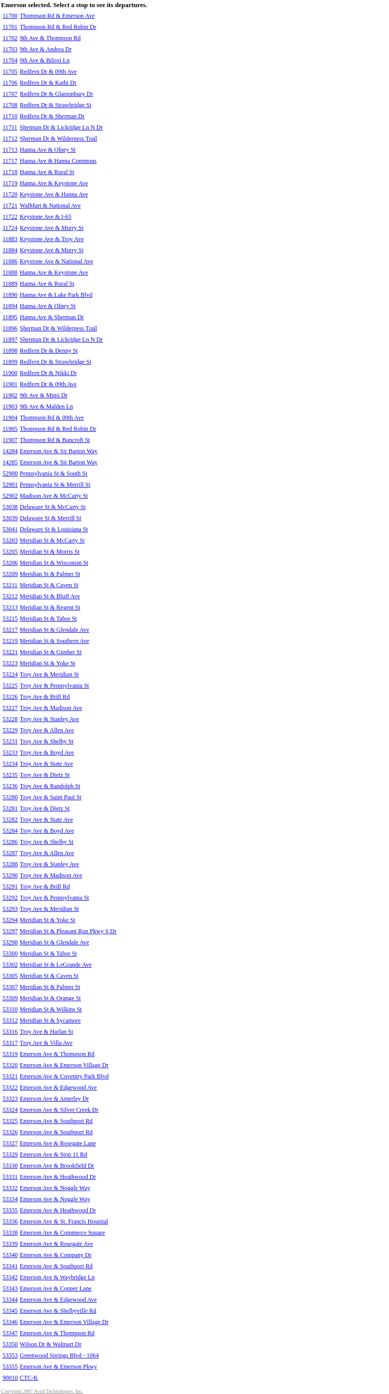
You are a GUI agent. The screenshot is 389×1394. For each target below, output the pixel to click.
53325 (10, 1121)
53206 (10, 562)
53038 (10, 507)
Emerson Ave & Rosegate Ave (56, 1243)
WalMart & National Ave (50, 205)
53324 (10, 1109)
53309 (10, 998)
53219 (10, 640)
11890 (10, 294)
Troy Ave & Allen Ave (47, 730)
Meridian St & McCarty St (52, 540)
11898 (10, 350)
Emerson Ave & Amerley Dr (54, 1098)
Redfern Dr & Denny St (49, 350)
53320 (10, 1065)
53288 (10, 864)
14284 (10, 451)
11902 (10, 395)
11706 (10, 82)
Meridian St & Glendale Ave (54, 629)
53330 (10, 1165)
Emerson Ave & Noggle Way (55, 1188)
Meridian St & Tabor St (48, 618)
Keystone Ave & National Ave (56, 261)
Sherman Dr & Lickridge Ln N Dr (61, 127)
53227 (10, 707)
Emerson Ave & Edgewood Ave (58, 1087)
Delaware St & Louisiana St (54, 529)
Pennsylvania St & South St (53, 473)
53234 (10, 763)
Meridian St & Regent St (50, 607)
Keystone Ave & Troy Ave (52, 239)
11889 (10, 283)
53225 (10, 685)
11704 (10, 60)
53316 (10, 1031)
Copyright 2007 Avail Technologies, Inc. (42, 1391)
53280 (10, 797)
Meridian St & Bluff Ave (50, 596)
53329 (10, 1154)
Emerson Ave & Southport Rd (56, 1121)
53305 (10, 975)
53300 (10, 953)
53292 (10, 897)
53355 (10, 1366)
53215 (10, 618)
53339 (10, 1243)
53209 (10, 573)
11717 (10, 160)
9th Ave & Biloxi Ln (44, 60)
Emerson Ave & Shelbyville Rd (58, 1310)
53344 (10, 1299)
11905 (10, 428)
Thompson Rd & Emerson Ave (57, 15)
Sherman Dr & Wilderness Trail (58, 138)
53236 (10, 786)
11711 (10, 127)
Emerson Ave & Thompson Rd (57, 1054)
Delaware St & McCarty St (53, 507)
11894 (10, 306)
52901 (10, 484)
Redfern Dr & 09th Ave (48, 71)
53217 (10, 629)
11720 (10, 194)
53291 (10, 886)
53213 (10, 607)
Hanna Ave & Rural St (47, 172)
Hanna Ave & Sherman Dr (52, 317)
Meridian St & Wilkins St (51, 1009)
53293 (10, 908)
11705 (10, 71)
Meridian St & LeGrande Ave (56, 964)
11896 (10, 328)
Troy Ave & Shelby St (46, 741)
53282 (10, 819)
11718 (10, 172)
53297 (10, 931)
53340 (10, 1255)
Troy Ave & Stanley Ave (49, 719)
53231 (10, 741)
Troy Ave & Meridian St (49, 674)
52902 (10, 495)
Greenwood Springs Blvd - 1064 (59, 1355)
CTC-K (29, 1377)
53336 (10, 1221)
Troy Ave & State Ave (46, 763)
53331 (10, 1176)
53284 (10, 830)
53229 (10, 730)
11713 (10, 149)
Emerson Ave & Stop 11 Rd (53, 1154)
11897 (10, 339)
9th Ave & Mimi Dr (43, 395)
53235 (10, 774)
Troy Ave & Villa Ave (46, 1042)
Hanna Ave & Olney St (47, 149)
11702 (10, 38)
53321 (10, 1076)
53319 (10, 1054)
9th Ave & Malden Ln (46, 406)
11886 (10, 261)
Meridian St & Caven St (49, 585)
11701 (10, 26)
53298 (10, 942)
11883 (10, 239)
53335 (10, 1210)
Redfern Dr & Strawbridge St (55, 105)
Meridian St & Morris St (50, 551)
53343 (10, 1288)
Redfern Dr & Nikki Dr (48, 373)
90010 (10, 1377)
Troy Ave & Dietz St (45, 774)
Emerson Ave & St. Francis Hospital (64, 1221)
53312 (10, 1020)
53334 (10, 1199)
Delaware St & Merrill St (50, 518)
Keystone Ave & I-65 (45, 216)
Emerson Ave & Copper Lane (56, 1288)
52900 (10, 473)
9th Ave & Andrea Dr (45, 49)
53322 (10, 1087)
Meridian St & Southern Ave (54, 640)
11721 (10, 205)
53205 (10, 551)
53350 (10, 1344)
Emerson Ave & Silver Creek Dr (59, 1109)
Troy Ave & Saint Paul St (51, 797)
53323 (10, 1098)
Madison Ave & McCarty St (54, 495)
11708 (10, 105)
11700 (10, 15)
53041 (10, 529)
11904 (10, 417)
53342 (10, 1277)
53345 (10, 1310)
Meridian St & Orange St (50, 998)
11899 (10, 361)
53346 (10, 1321)
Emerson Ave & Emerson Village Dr (64, 1065)
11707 (10, 93)
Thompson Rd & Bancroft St (55, 440)
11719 (10, 183)
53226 (10, 696)
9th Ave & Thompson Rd (50, 38)
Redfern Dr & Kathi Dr (48, 82)
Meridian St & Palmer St (50, 573)
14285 (10, 462)
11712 (10, 138)
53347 (10, 1333)
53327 (10, 1143)
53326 (10, 1132)
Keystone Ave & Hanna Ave (54, 194)
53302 (10, 964)
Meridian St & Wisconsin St (54, 562)
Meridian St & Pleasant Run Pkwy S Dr (68, 931)
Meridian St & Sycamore (50, 1020)
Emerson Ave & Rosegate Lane (58, 1143)
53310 (10, 1009)
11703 (10, 49)
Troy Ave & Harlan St (46, 1031)
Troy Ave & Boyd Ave (47, 752)
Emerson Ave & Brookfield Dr (57, 1165)
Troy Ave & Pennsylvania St (54, 685)
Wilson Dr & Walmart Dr (51, 1344)
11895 (10, 317)
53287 (10, 853)
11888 (10, 272)
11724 (10, 227)
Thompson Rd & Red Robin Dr (58, 26)
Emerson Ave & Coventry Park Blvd (64, 1076)
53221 (10, 652)
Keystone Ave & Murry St (52, 227)
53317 (10, 1042)
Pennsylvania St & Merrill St (55, 484)
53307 (10, 987)
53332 (10, 1188)
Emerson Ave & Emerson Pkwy (58, 1366)
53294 (10, 920)
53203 (10, 540)
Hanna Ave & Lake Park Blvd (56, 294)
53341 (10, 1266)
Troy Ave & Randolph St (50, 786)
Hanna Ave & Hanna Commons (58, 160)
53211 (10, 585)
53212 (10, 596)
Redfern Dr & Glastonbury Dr (56, 93)
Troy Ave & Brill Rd (45, 696)
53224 (10, 674)
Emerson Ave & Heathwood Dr (58, 1176)
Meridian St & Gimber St (51, 652)
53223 (10, 663)
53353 (10, 1355)
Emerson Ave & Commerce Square (62, 1232)
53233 (10, 752)
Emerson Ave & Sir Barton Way (59, 451)
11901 (10, 384)
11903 (10, 406)
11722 (10, 216)
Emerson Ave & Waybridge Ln (57, 1277)
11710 (10, 116)
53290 (10, 875)
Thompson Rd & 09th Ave (52, 417)
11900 (10, 373)
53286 (10, 841)
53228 (10, 719)
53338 (10, 1232)
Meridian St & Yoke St (47, 663)
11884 (10, 250)
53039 (10, 518)
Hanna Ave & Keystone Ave (54, 183)
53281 (10, 808)
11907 (10, 440)
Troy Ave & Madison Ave (51, 707)
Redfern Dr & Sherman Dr (52, 116)
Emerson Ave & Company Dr (56, 1255)
